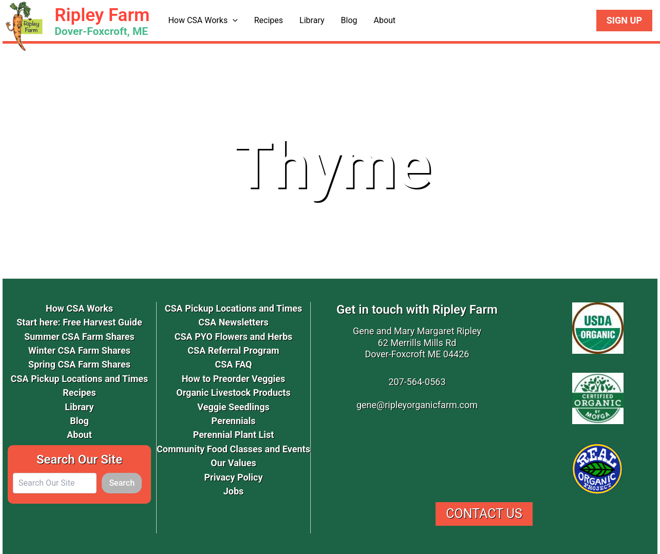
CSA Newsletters (233, 322)
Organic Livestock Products (233, 392)
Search (122, 483)
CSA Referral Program (233, 350)
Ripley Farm (101, 15)
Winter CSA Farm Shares (79, 350)
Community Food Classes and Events (233, 449)
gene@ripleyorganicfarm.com (417, 404)
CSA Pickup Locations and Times (79, 378)
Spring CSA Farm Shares (79, 364)
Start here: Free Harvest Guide (79, 322)
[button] (233, 20)
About (384, 20)
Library (311, 20)
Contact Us (484, 513)
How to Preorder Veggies (234, 378)
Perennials (234, 420)
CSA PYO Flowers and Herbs (234, 336)
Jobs (233, 491)
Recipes (268, 20)
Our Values (233, 462)
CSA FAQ (233, 364)
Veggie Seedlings (233, 407)
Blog (349, 20)
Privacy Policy (233, 477)
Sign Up (624, 20)
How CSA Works (202, 20)
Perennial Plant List (233, 434)
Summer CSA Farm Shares (79, 336)
